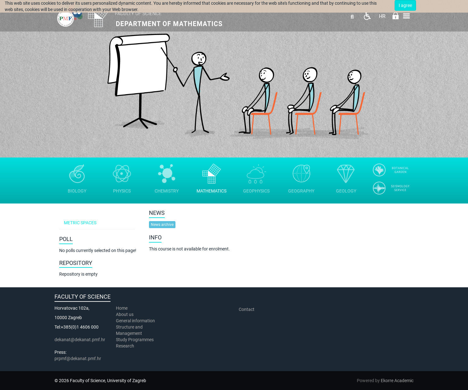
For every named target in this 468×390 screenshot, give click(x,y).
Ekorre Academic (397, 380)
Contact (246, 309)
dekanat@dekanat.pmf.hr (79, 339)
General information (135, 320)
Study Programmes (135, 339)
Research (125, 345)
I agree (405, 5)
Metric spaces (80, 222)
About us (125, 314)
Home (122, 308)
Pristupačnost (367, 15)
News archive (162, 224)
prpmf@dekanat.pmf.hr (77, 358)
